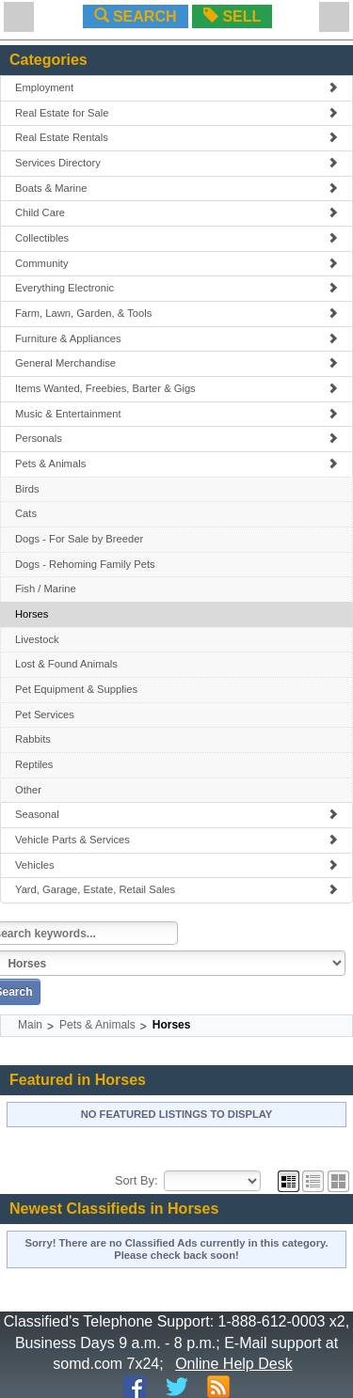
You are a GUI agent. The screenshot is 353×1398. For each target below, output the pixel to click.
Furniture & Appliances (176, 338)
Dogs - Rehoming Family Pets (85, 564)
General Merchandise (176, 363)
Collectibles (176, 237)
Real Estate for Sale (176, 112)
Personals (176, 438)
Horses (31, 614)
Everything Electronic (176, 287)
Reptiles (34, 764)
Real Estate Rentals (176, 137)
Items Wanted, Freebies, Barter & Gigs (176, 388)
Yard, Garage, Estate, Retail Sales (176, 889)
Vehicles (176, 865)
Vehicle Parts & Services (176, 839)
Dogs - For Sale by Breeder (79, 538)
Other (28, 789)
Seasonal (176, 814)
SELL (232, 16)
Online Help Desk (234, 1364)
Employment (176, 87)
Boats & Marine (176, 188)
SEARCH (135, 16)
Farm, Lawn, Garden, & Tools (176, 313)
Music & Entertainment (176, 413)
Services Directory (176, 162)
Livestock (37, 639)
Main (30, 1024)
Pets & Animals (176, 463)
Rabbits (33, 739)
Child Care (176, 212)
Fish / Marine (45, 588)
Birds (27, 489)
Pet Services (44, 714)
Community (176, 263)
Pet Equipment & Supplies (76, 689)
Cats (26, 513)
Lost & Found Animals (66, 663)
